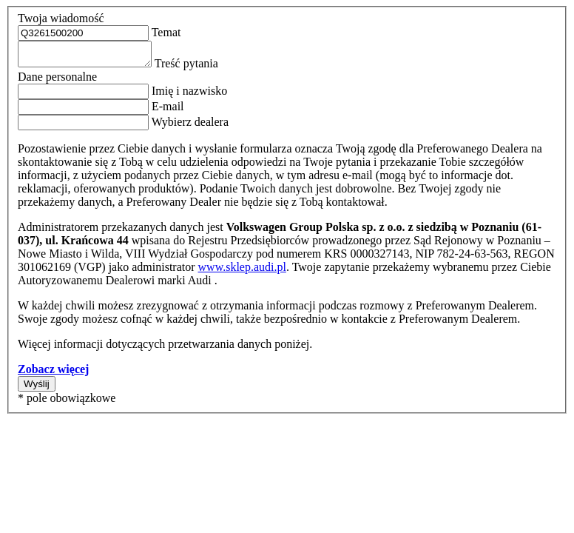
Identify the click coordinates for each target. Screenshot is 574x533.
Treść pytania (199, 67)
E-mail (166, 110)
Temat (164, 32)
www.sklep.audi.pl (242, 271)
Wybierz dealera (189, 126)
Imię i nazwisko (188, 95)
